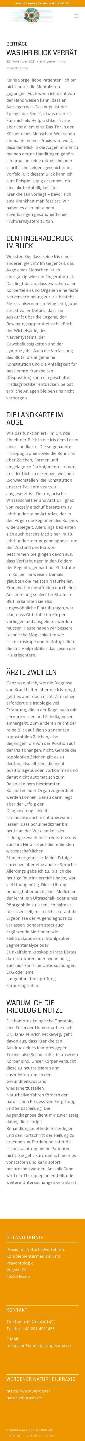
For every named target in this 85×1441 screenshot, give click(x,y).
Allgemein (50, 61)
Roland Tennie (17, 68)
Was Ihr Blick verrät (41, 53)
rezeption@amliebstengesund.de (38, 1345)
